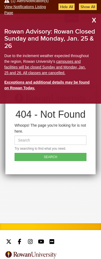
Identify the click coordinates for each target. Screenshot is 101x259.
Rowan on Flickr (51, 242)
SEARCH (50, 157)
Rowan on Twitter (8, 242)
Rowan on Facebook (19, 242)
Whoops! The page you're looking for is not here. (50, 128)
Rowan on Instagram (30, 242)
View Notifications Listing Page (25, 10)
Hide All (66, 6)
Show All (88, 6)
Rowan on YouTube (41, 242)
